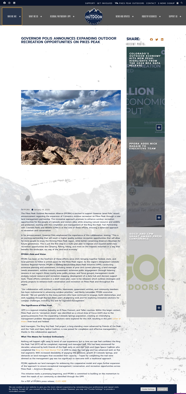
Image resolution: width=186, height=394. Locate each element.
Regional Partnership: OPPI (60, 16)
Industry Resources (149, 16)
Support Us (173, 16)
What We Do (33, 16)
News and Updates (123, 16)
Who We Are (12, 16)
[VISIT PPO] (180, 386)
